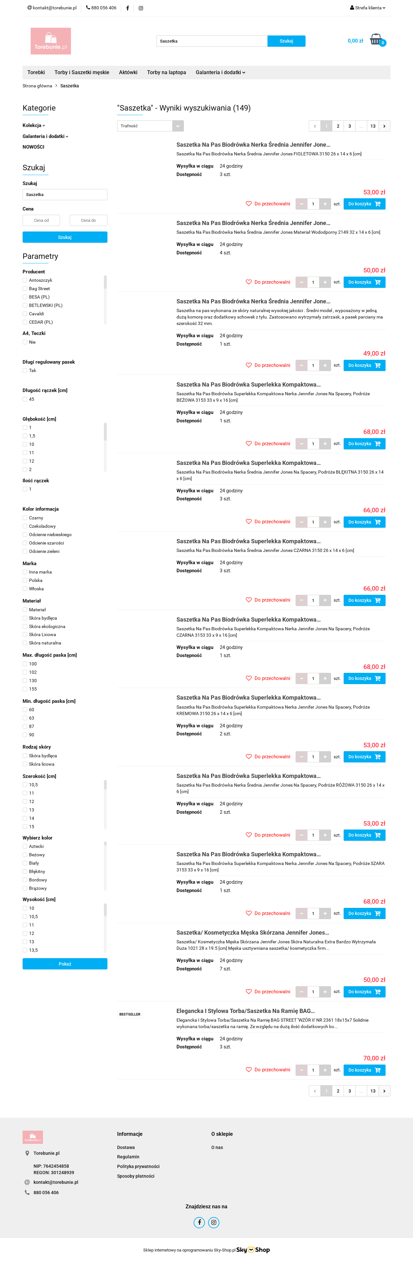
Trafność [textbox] (129, 125)
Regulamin (128, 1156)
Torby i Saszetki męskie (82, 72)
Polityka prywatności (138, 1166)
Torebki (36, 72)
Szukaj (65, 237)
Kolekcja (34, 125)
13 (373, 126)
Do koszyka (364, 204)
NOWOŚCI (33, 147)
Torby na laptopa (166, 72)
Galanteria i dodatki (221, 72)
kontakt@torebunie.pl (56, 1182)
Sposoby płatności (136, 1176)
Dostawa (126, 1147)
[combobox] (150, 126)
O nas (217, 1147)
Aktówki (128, 72)
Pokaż (65, 964)
